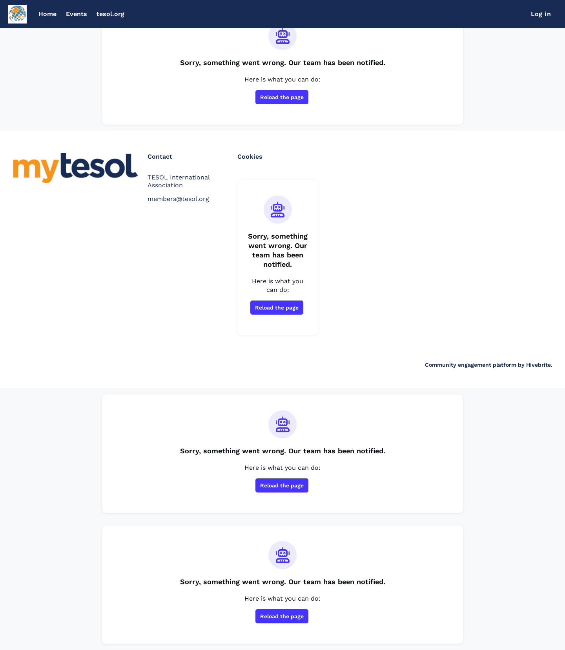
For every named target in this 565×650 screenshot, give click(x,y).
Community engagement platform (470, 365)
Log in (541, 14)
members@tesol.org (178, 199)
